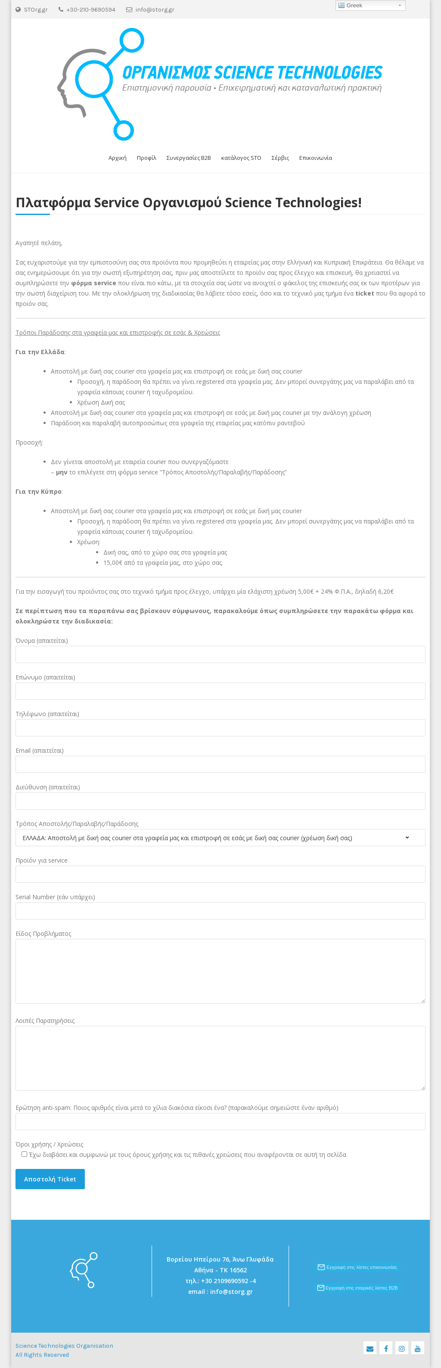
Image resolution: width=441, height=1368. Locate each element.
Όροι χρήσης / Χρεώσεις (49, 1144)
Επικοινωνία (315, 158)
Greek (350, 5)
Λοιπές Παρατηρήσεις (45, 1020)
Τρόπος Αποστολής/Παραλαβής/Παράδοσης (77, 824)
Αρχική (118, 158)
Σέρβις (280, 158)
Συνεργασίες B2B (189, 158)
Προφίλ (146, 158)
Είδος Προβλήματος (43, 933)
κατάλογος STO (241, 158)
